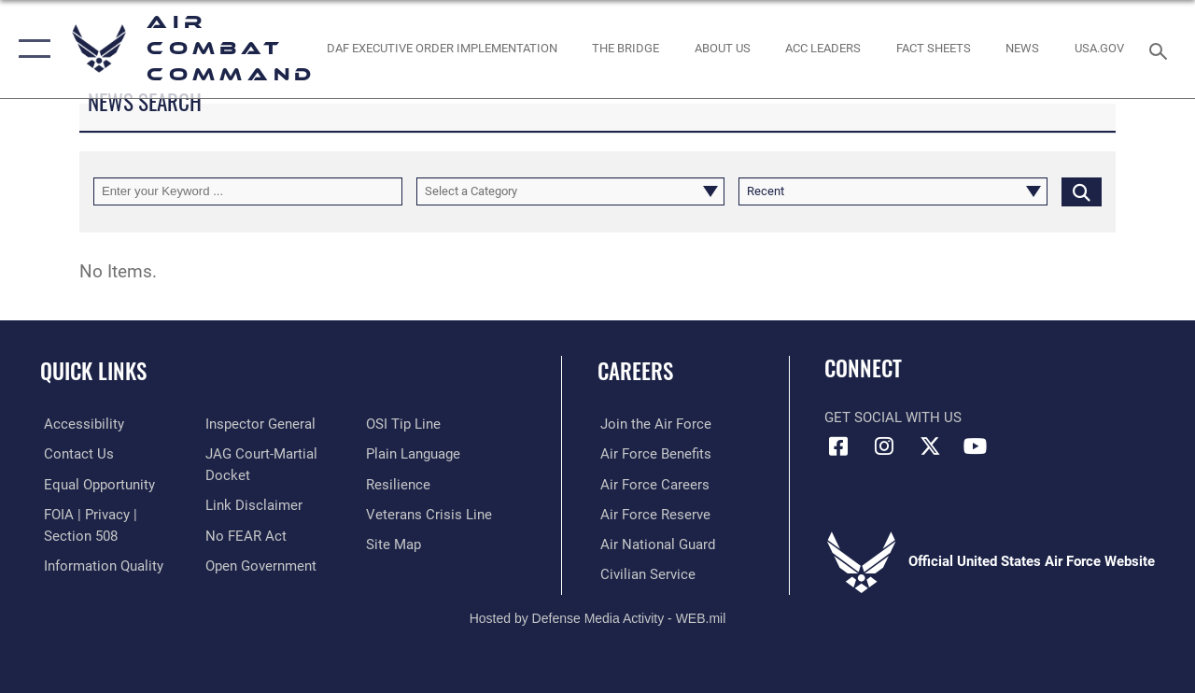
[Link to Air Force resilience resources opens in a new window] (399, 483)
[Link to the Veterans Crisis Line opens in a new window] (430, 513)
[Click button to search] (1081, 191)
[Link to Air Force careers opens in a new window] (652, 483)
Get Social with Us (893, 417)
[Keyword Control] (247, 191)
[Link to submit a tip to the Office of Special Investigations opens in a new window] (404, 424)
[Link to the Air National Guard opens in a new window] (655, 543)
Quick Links (93, 371)
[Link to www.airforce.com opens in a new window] (653, 424)
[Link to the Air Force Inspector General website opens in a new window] (259, 424)
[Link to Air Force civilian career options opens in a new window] (645, 573)
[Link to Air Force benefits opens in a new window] (653, 454)
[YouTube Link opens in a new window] (976, 446)
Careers (635, 371)
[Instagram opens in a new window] (884, 446)
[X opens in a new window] (930, 446)
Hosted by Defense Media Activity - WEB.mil (598, 616)
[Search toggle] (1161, 49)
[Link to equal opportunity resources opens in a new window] (95, 483)
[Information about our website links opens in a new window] (252, 504)
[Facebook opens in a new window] (838, 446)
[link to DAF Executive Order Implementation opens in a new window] (441, 48)
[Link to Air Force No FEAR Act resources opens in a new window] (244, 534)
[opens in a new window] (1099, 48)
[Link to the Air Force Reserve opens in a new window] (653, 513)
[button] (30, 49)
